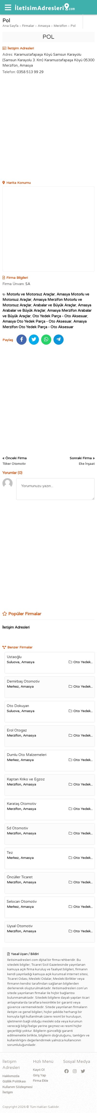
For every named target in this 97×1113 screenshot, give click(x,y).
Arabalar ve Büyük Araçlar (54, 305)
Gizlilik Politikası (14, 1081)
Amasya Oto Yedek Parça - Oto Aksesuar (36, 321)
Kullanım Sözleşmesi (17, 1087)
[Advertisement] (48, 128)
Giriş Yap (39, 1075)
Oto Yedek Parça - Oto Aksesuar (59, 316)
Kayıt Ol (39, 1070)
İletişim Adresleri (16, 627)
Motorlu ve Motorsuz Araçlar (31, 294)
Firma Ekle (40, 1081)
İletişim (7, 1092)
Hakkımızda (10, 1076)
